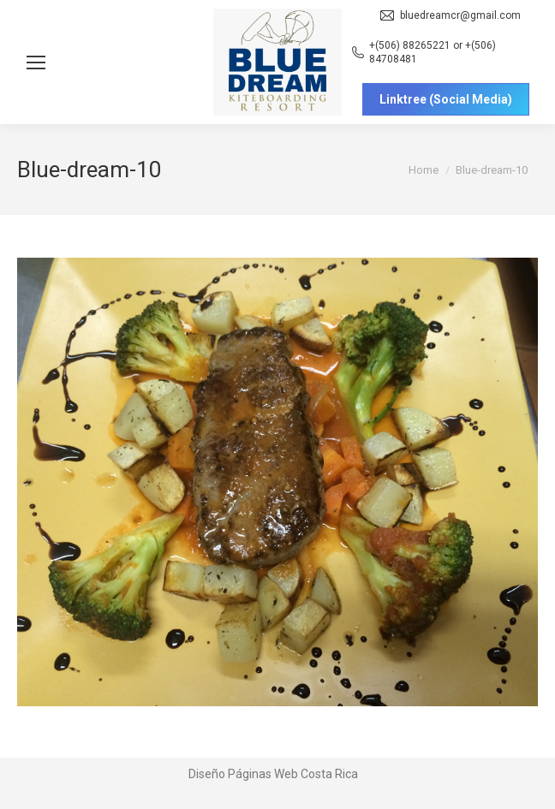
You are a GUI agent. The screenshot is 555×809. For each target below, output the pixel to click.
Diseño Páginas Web (243, 774)
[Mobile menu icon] (36, 62)
